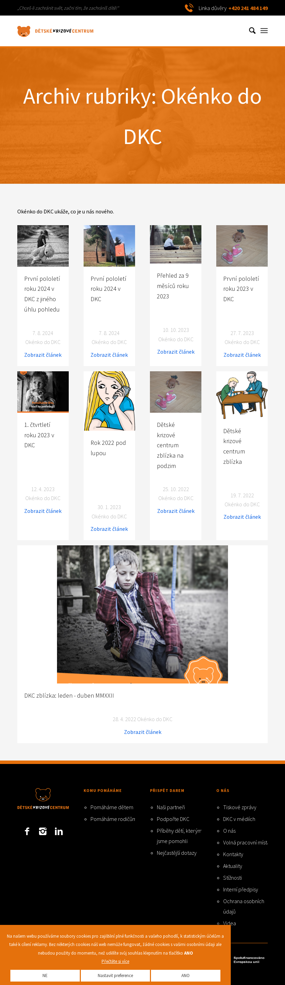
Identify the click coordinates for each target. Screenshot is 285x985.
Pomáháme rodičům (114, 818)
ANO (185, 975)
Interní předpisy (240, 889)
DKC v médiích (239, 818)
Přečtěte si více (115, 961)
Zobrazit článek (42, 354)
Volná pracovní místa (246, 842)
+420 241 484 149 (248, 8)
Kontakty (233, 854)
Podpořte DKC (173, 818)
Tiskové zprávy (239, 807)
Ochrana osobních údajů (243, 906)
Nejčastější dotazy (177, 852)
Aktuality (232, 865)
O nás (229, 830)
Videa (229, 923)
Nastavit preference (115, 975)
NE (45, 975)
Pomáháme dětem (112, 807)
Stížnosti (232, 877)
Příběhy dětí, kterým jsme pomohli (179, 835)
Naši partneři (171, 807)
